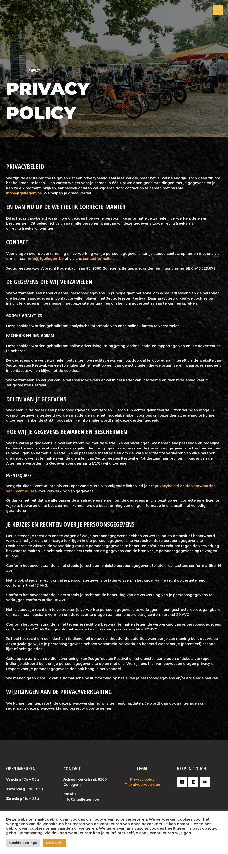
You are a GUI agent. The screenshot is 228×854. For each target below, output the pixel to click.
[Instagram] (193, 782)
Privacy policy (142, 779)
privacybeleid (167, 486)
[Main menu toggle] (218, 10)
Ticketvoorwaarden (142, 785)
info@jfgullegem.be (24, 193)
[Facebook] (182, 782)
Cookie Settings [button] (23, 843)
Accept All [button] (54, 843)
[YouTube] (205, 782)
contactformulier (98, 259)
